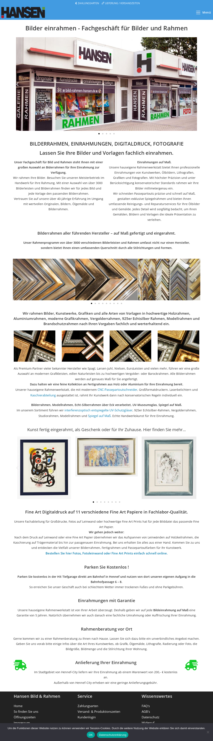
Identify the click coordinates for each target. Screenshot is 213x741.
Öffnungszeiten (24, 714)
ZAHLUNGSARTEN (88, 3)
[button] (17, 84)
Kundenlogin (86, 714)
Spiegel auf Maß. (99, 415)
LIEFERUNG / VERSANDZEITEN (122, 3)
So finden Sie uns (26, 709)
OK (91, 734)
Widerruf (148, 719)
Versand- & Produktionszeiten (98, 709)
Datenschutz (150, 714)
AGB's (146, 709)
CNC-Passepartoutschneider (117, 389)
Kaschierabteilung (43, 395)
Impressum (22, 719)
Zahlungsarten (88, 704)
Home (18, 704)
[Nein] (208, 732)
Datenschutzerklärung (112, 734)
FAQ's (145, 704)
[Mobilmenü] (203, 12)
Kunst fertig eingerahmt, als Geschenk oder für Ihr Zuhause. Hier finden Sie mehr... (106, 428)
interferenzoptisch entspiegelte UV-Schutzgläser (98, 409)
